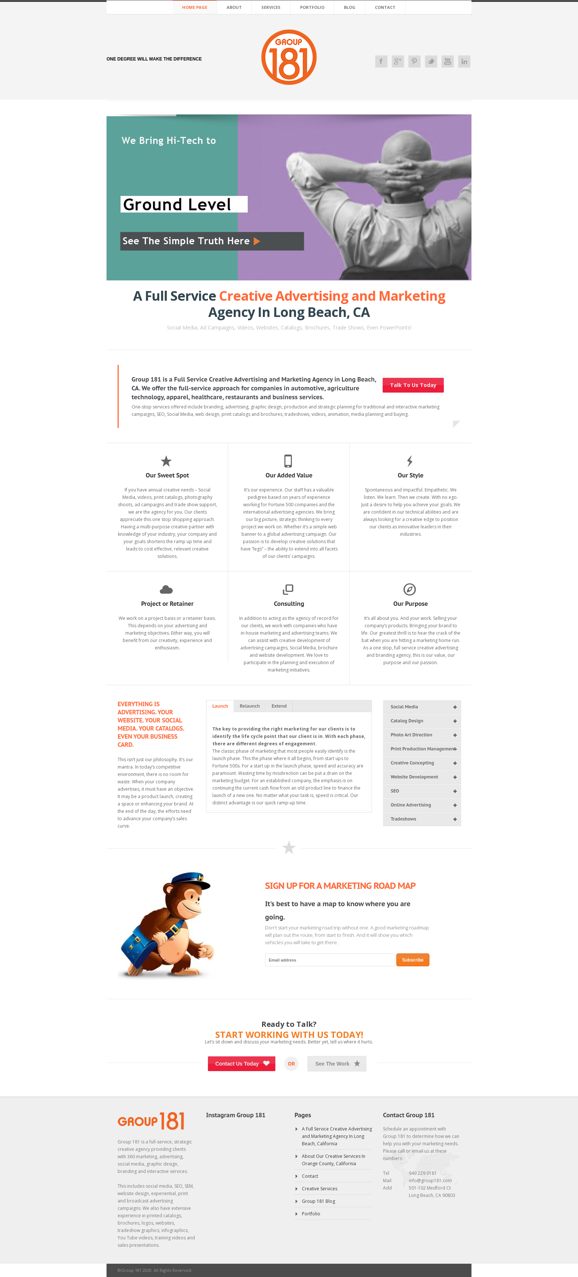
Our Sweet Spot (167, 475)
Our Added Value (288, 475)
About (234, 7)
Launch (220, 706)
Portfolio (312, 7)
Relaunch (250, 706)
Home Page (194, 7)
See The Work (338, 1063)
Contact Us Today (243, 1063)
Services (271, 7)
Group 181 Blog (318, 1201)
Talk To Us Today (413, 385)
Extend (279, 706)
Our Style (411, 475)
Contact (385, 7)
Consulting (289, 603)
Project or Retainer (167, 603)
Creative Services (319, 1188)
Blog (349, 7)
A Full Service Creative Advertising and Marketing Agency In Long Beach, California (337, 1136)
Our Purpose (410, 603)
